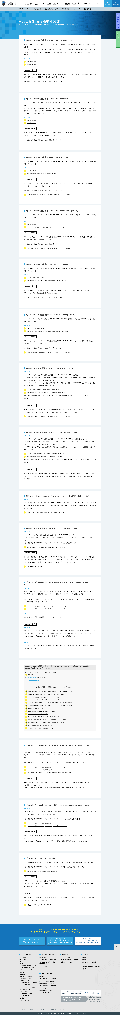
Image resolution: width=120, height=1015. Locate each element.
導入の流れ (22, 974)
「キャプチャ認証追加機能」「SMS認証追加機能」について (42, 728)
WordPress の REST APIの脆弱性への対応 (38, 714)
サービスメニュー (24, 961)
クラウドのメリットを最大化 (27, 987)
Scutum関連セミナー (32, 940)
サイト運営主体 (51, 1009)
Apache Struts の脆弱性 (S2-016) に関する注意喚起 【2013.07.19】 (42, 871)
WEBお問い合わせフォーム (88, 940)
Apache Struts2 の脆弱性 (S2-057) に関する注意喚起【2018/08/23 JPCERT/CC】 (45, 389)
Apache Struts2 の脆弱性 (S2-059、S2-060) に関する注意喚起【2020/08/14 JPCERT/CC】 (48, 280)
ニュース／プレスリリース (67, 957)
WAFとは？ (43, 976)
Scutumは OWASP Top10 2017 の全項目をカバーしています (42, 711)
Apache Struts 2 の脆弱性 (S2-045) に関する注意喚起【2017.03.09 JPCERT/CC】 (46, 608)
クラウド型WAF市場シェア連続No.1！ (70, 959)
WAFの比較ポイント (25, 991)
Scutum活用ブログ (25, 978)
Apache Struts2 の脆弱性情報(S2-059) (35, 328)
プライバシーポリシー (64, 1009)
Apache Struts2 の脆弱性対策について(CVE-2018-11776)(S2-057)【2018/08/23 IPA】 (46, 392)
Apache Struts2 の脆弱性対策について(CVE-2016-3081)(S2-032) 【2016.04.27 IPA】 (47, 826)
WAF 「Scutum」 (43, 559)
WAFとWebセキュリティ (51, 4)
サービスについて (31, 4)
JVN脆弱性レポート (31, 64)
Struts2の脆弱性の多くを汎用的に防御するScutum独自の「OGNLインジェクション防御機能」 (49, 194)
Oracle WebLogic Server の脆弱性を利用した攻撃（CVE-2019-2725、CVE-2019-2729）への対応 (50, 705)
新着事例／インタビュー (67, 962)
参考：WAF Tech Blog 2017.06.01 (34, 566)
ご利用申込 (84, 959)
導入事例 (22, 998)
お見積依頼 (84, 957)
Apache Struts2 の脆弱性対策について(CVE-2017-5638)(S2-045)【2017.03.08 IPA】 (46, 606)
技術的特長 (43, 957)
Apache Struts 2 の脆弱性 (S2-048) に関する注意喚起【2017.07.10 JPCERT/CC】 (46, 547)
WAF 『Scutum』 (24, 24)
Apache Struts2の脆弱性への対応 (35, 708)
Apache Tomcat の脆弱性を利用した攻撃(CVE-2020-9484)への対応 (43, 699)
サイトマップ (41, 1009)
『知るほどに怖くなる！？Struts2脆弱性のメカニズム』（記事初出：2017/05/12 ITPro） (47, 512)
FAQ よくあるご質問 (25, 1000)
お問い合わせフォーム (33, 674)
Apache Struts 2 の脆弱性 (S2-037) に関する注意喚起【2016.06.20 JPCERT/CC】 (46, 767)
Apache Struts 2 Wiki (31, 61)
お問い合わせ (85, 969)
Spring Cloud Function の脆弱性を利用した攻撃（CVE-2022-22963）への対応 (46, 694)
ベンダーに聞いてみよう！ (27, 995)
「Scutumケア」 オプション (27, 970)
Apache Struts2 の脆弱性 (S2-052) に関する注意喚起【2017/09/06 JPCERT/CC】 (45, 453)
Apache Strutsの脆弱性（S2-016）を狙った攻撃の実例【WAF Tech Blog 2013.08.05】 (39, 905)
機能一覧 (22, 972)
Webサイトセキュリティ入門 (47, 983)
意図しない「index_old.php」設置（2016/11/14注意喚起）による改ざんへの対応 (47, 719)
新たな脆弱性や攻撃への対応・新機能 (57, 9)
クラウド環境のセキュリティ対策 (28, 982)
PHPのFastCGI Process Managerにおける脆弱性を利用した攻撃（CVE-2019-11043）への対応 (50, 702)
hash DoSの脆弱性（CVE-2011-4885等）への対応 (40, 725)
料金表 (21, 963)
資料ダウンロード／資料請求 (89, 962)
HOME (21, 9)
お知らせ (87, 3)
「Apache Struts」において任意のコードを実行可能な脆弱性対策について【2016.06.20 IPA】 (49, 772)
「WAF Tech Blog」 (50, 897)
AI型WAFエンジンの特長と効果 (48, 959)
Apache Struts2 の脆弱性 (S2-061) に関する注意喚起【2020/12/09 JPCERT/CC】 (45, 227)
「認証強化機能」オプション (27, 967)
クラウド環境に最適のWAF (27, 984)
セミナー (98, 3)
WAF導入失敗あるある (26, 993)
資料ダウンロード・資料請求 (60, 940)
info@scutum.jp (34, 680)
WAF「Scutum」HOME (27, 1009)
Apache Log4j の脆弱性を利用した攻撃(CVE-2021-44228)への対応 (43, 697)
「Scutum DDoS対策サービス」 (28, 965)
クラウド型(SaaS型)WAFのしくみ (49, 981)
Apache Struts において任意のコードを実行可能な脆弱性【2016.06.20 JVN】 (45, 770)
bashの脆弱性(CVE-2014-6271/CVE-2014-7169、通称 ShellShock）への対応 (46, 722)
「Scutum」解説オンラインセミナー (90, 966)
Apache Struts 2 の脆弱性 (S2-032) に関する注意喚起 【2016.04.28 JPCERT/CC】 (46, 823)
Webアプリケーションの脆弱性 (48, 978)
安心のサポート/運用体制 (26, 977)
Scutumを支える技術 (72, 4)
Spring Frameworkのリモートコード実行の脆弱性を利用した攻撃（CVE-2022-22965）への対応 (50, 691)
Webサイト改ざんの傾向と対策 (48, 985)
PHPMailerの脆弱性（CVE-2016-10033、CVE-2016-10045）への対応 (44, 716)
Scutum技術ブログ (45, 966)
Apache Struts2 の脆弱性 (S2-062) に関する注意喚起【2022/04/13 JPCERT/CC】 (45, 173)
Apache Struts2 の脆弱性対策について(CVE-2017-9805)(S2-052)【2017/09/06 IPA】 (46, 456)
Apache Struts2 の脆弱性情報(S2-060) (35, 277)
